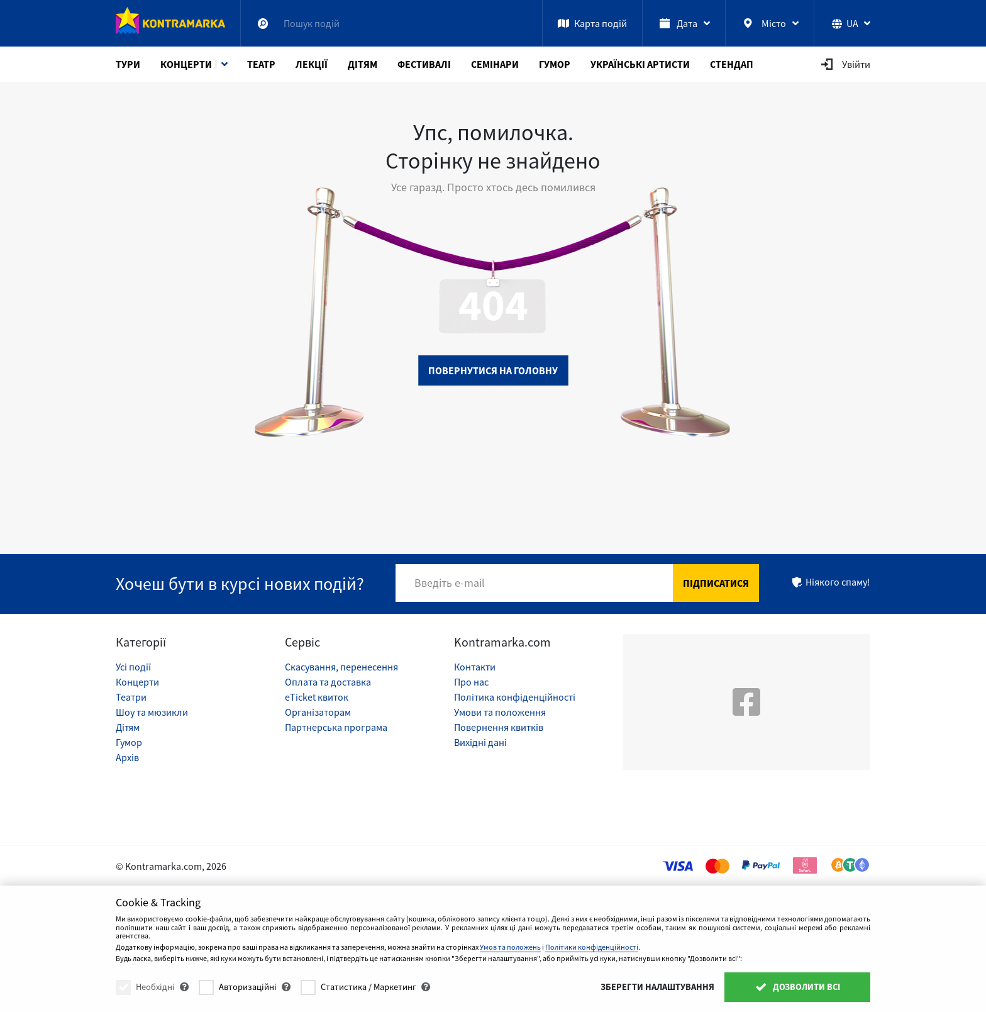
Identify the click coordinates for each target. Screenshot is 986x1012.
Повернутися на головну (493, 370)
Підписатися (716, 583)
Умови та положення (500, 712)
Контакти (475, 666)
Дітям (362, 64)
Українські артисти (640, 64)
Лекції (312, 64)
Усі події (133, 666)
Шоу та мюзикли (152, 712)
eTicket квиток (316, 697)
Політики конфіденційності (591, 947)
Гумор (554, 64)
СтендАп (731, 64)
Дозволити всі (797, 987)
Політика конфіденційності (514, 697)
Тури (128, 64)
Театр (261, 64)
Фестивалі (424, 64)
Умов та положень (510, 947)
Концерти (186, 64)
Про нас (471, 682)
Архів (127, 757)
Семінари (495, 64)
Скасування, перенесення (341, 666)
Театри (131, 697)
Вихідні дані (480, 742)
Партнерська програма (336, 727)
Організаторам (318, 712)
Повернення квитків (498, 727)
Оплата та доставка (328, 682)
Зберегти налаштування (657, 987)
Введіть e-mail (449, 583)
